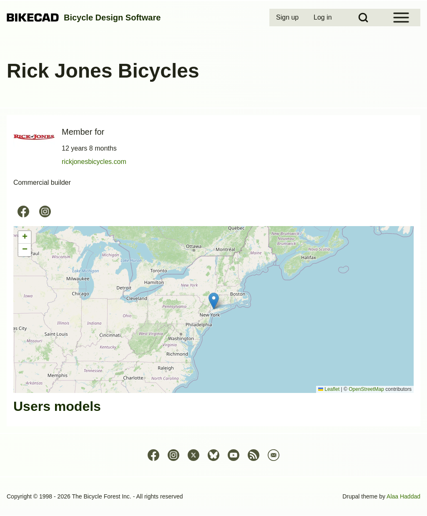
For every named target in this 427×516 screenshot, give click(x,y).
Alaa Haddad (403, 496)
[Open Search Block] (363, 17)
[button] (213, 301)
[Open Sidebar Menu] (401, 17)
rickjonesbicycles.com (94, 161)
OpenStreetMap (366, 389)
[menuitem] (288, 17)
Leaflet (328, 389)
